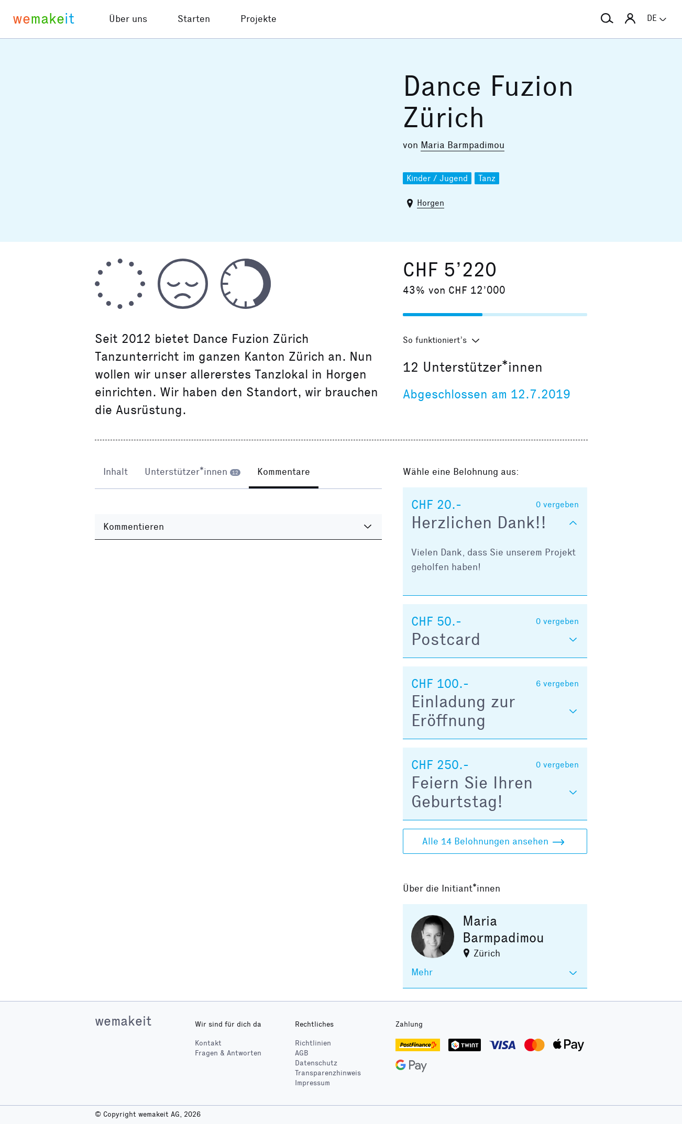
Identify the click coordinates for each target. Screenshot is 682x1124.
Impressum (312, 1082)
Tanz (487, 178)
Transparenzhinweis (328, 1073)
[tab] (115, 472)
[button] (607, 18)
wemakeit (123, 1020)
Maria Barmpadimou (462, 145)
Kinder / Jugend (437, 178)
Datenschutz (316, 1063)
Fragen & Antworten (228, 1053)
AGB (302, 1053)
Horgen (430, 203)
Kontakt (208, 1043)
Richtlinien (313, 1043)
